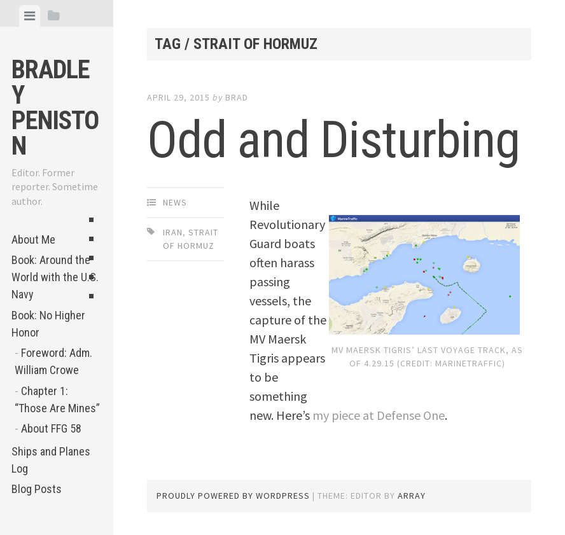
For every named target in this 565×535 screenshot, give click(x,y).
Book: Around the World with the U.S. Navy (55, 277)
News (175, 202)
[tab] (29, 16)
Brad (236, 97)
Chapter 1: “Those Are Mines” (57, 399)
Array (412, 495)
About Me (33, 239)
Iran (173, 232)
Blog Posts (36, 489)
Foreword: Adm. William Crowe (53, 361)
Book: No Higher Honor (48, 324)
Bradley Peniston (55, 108)
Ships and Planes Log (50, 460)
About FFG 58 (51, 428)
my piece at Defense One (378, 415)
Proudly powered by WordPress (233, 495)
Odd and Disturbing (333, 140)
